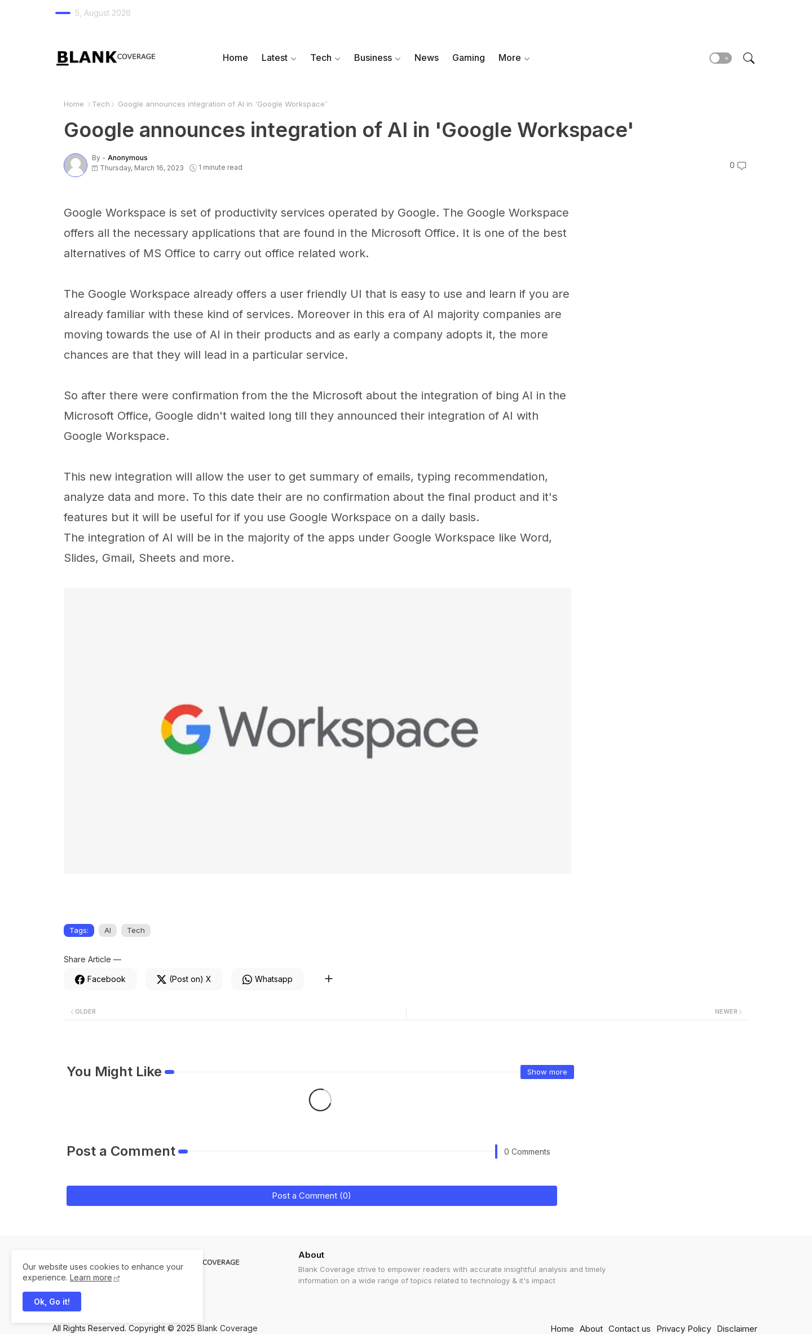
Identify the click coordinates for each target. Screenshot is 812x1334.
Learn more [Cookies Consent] (91, 1277)
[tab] (235, 58)
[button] (720, 58)
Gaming (468, 57)
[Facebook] (100, 979)
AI (107, 930)
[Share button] (328, 979)
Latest (275, 57)
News (426, 57)
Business (373, 57)
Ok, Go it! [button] (52, 1301)
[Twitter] (184, 979)
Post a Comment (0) (311, 1195)
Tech (321, 57)
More (509, 57)
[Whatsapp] (267, 979)
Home (235, 57)
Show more (547, 1071)
